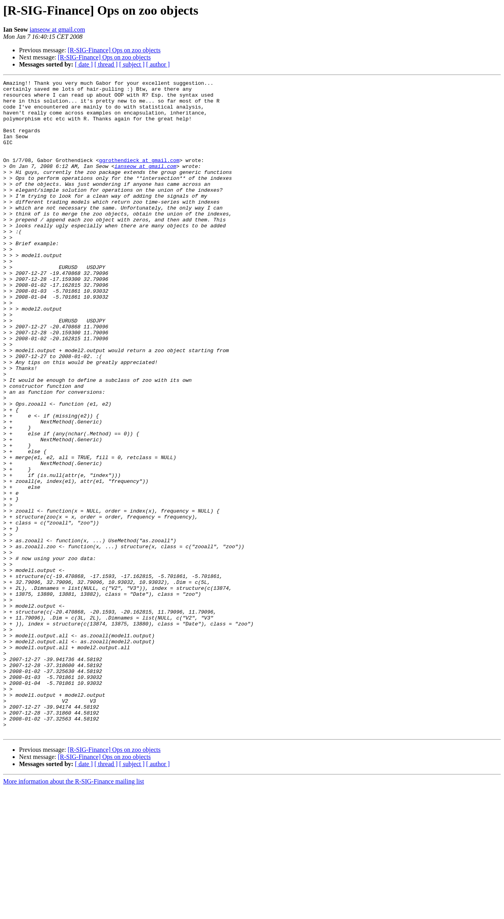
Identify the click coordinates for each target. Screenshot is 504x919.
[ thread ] (106, 64)
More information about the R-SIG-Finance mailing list (73, 912)
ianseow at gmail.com (57, 29)
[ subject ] (132, 64)
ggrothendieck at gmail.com (139, 176)
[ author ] (158, 64)
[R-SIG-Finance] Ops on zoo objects (114, 50)
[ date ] (84, 64)
